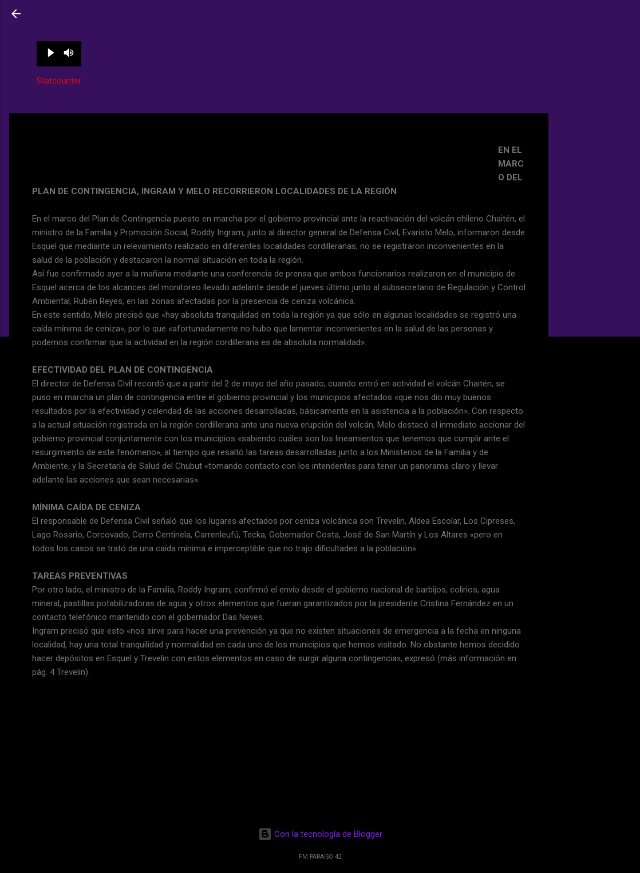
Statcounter (59, 81)
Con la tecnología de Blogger (320, 834)
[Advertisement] (594, 156)
